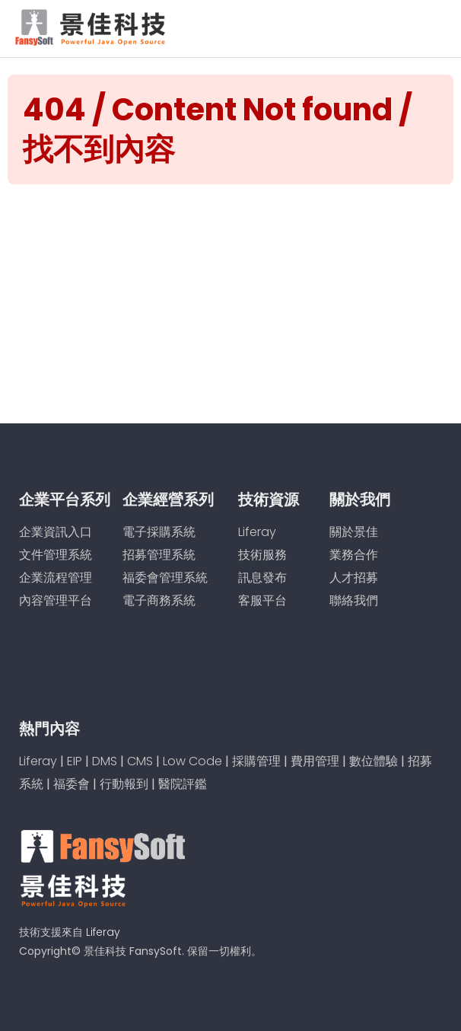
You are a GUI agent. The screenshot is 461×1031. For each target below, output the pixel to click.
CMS (140, 761)
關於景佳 (353, 532)
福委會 (71, 784)
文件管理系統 (55, 554)
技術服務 (262, 554)
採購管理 (256, 761)
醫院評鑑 (182, 784)
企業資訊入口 (55, 532)
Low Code (192, 761)
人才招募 (353, 577)
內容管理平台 (55, 600)
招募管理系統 (159, 554)
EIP (74, 761)
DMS (104, 761)
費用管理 (315, 761)
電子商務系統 (159, 600)
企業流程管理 (55, 577)
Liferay (257, 532)
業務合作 (353, 554)
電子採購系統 (159, 532)
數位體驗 (373, 761)
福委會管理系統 (165, 577)
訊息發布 (262, 577)
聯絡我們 (353, 600)
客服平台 (262, 600)
